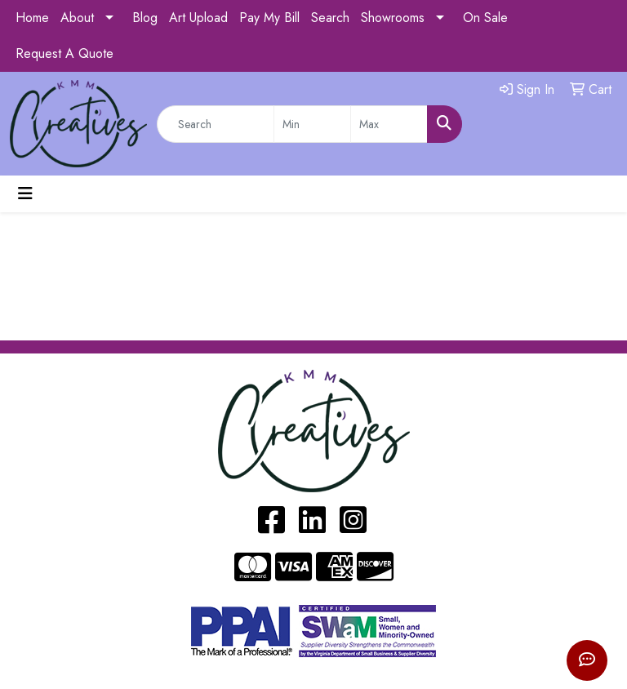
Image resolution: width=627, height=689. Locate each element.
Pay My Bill (269, 17)
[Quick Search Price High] (389, 124)
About (77, 17)
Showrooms (393, 17)
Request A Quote (64, 53)
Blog (145, 17)
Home (32, 17)
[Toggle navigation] (25, 194)
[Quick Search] (215, 124)
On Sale (485, 17)
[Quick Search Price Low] (312, 124)
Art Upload (198, 17)
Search (330, 17)
